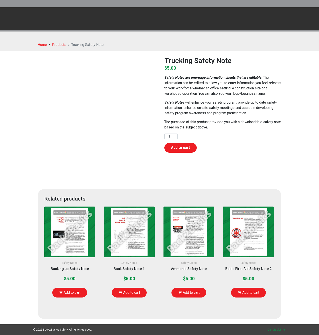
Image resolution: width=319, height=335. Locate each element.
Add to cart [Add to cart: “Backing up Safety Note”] (72, 292)
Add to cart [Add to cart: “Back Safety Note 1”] (131, 292)
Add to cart (180, 148)
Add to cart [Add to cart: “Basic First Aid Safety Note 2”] (250, 292)
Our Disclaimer (276, 329)
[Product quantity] (171, 136)
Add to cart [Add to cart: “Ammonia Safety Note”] (191, 292)
